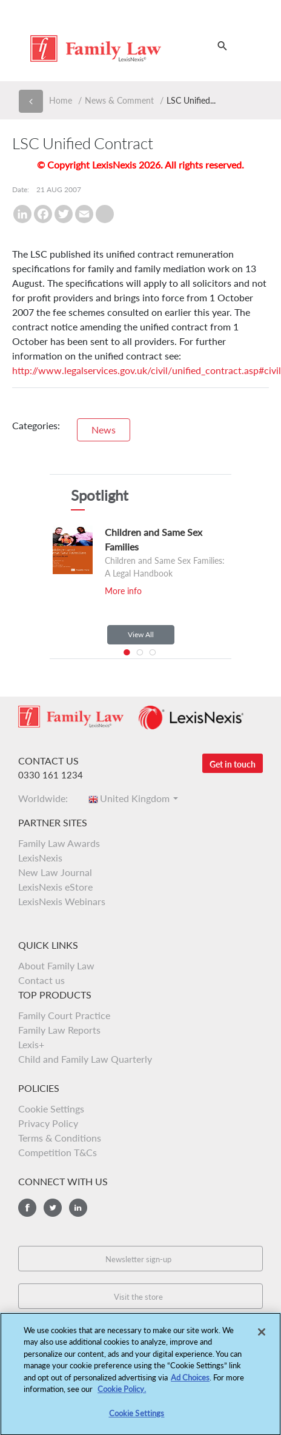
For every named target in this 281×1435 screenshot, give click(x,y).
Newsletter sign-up (138, 1259)
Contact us (41, 980)
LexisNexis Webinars (61, 901)
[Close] (261, 1336)
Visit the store (138, 1297)
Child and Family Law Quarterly (85, 1059)
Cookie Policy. (122, 1394)
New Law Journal (55, 872)
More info (123, 591)
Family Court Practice (64, 1015)
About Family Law (56, 965)
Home (60, 100)
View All (141, 634)
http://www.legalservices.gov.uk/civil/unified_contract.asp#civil (146, 370)
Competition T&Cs (57, 1152)
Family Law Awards (59, 843)
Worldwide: (46, 798)
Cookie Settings (51, 1108)
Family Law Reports (59, 1029)
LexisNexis (40, 857)
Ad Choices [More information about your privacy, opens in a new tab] (190, 1382)
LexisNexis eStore (55, 886)
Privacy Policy (48, 1123)
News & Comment (119, 100)
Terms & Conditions (59, 1137)
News (103, 429)
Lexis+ (31, 1044)
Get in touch (233, 764)
